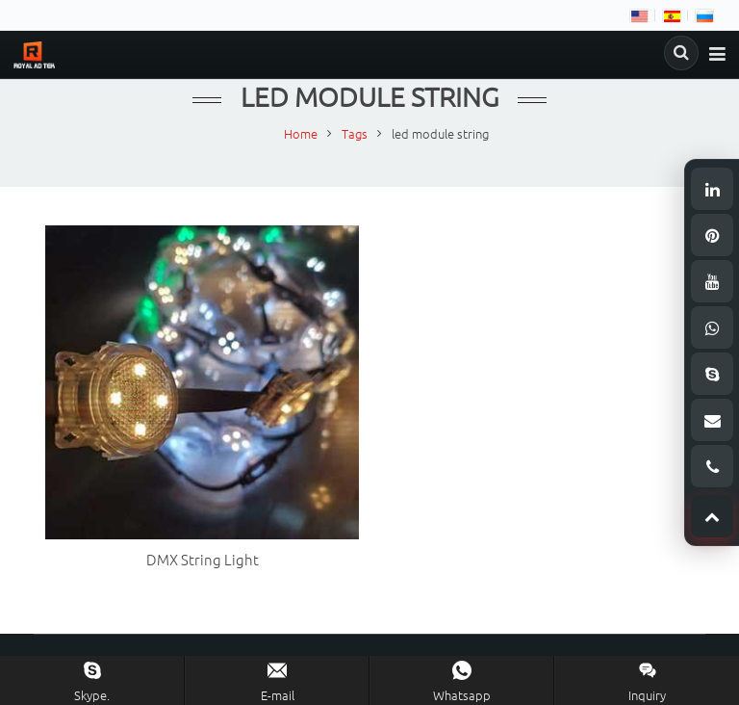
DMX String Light (202, 561)
